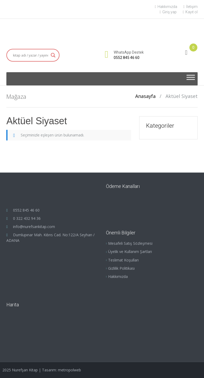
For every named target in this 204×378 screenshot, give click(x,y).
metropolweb (69, 369)
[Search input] (30, 55)
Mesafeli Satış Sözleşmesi (130, 243)
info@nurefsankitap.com (34, 226)
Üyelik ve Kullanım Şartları (130, 251)
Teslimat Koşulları (123, 260)
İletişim (190, 7)
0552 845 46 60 (126, 57)
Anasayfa (145, 96)
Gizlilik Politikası (121, 268)
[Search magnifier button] (53, 55)
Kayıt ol (190, 12)
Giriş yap (168, 12)
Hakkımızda (166, 7)
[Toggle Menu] (190, 79)
